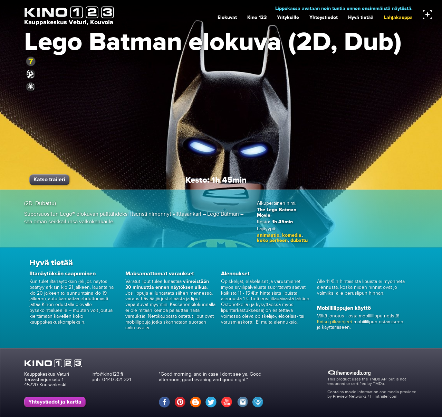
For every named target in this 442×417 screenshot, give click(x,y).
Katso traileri (49, 179)
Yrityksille (288, 17)
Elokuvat (227, 17)
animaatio (268, 235)
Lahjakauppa (398, 17)
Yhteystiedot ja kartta (54, 401)
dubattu (299, 240)
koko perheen (272, 240)
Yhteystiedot (323, 17)
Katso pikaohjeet (334, 322)
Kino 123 (257, 17)
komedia (291, 235)
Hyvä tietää (361, 17)
